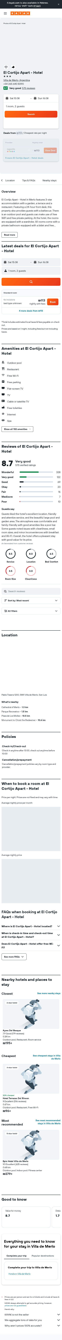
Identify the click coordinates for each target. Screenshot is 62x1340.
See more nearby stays (48, 942)
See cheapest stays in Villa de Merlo (46, 1006)
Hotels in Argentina (18, 1293)
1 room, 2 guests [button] (15, 106)
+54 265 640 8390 (13, 83)
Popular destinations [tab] (43, 1204)
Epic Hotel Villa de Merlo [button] (15, 1110)
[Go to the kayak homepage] (20, 13)
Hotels (25, 1290)
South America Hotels (41, 1290)
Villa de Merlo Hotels (39, 1293)
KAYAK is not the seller (32, 1263)
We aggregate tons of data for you (32, 1269)
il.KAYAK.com (13, 1290)
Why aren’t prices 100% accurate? (32, 1274)
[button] (58, 4)
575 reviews (28, 88)
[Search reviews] (33, 591)
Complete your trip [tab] (17, 1204)
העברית (37, 5)
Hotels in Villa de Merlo (19, 1223)
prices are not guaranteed (15, 1254)
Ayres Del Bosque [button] (12, 979)
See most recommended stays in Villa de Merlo (48, 1071)
